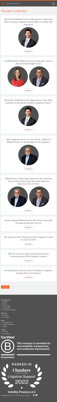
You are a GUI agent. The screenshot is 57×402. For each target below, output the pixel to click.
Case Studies (6, 308)
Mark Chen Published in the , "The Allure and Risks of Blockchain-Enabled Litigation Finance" (28, 101)
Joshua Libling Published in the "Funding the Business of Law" (28, 221)
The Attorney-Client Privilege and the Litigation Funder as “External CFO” (28, 238)
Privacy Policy (20, 395)
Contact (3, 329)
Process (4, 304)
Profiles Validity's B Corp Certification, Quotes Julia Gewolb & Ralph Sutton (28, 62)
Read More (28, 51)
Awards (4, 326)
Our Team (5, 315)
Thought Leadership (8, 324)
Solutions (5, 302)
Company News (7, 322)
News (3, 320)
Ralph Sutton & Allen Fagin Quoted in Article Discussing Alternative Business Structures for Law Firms (28, 181)
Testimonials (6, 306)
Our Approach (5, 300)
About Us (4, 313)
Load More (5, 287)
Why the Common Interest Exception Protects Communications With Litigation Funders (28, 255)
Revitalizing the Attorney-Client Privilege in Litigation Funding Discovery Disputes (28, 271)
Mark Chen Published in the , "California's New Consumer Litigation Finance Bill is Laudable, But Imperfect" (28, 22)
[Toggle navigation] (53, 3)
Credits (28, 395)
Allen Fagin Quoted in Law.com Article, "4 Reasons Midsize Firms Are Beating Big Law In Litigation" (28, 140)
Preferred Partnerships (9, 310)
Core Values (5, 317)
